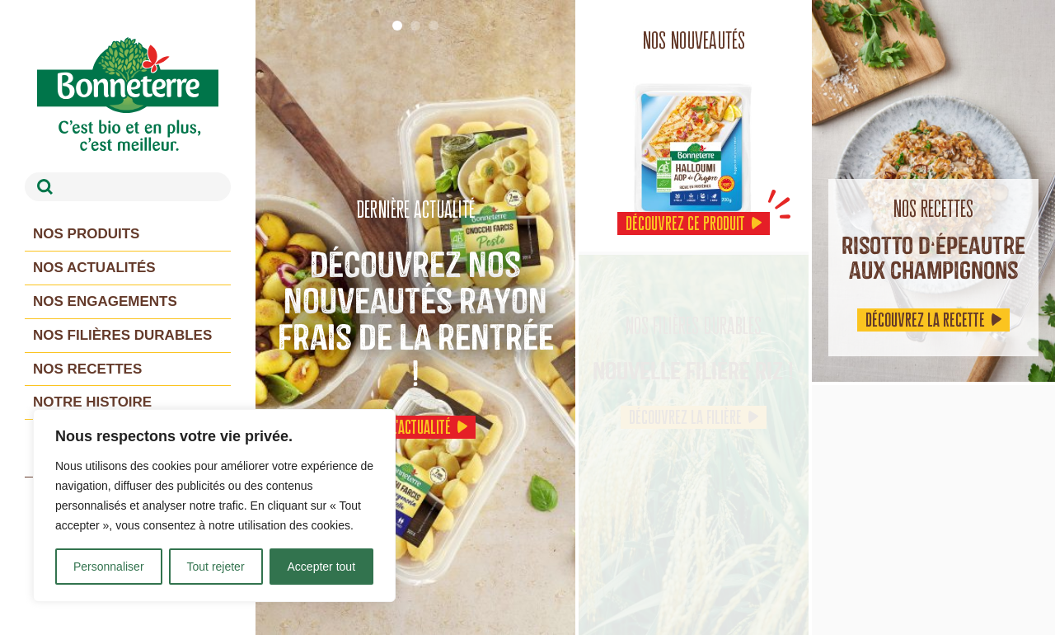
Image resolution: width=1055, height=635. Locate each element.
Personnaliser (108, 566)
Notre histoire (92, 402)
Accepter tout (322, 566)
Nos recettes (87, 369)
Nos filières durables (122, 335)
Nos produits (86, 234)
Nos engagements (105, 301)
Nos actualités (94, 267)
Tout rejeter (216, 566)
